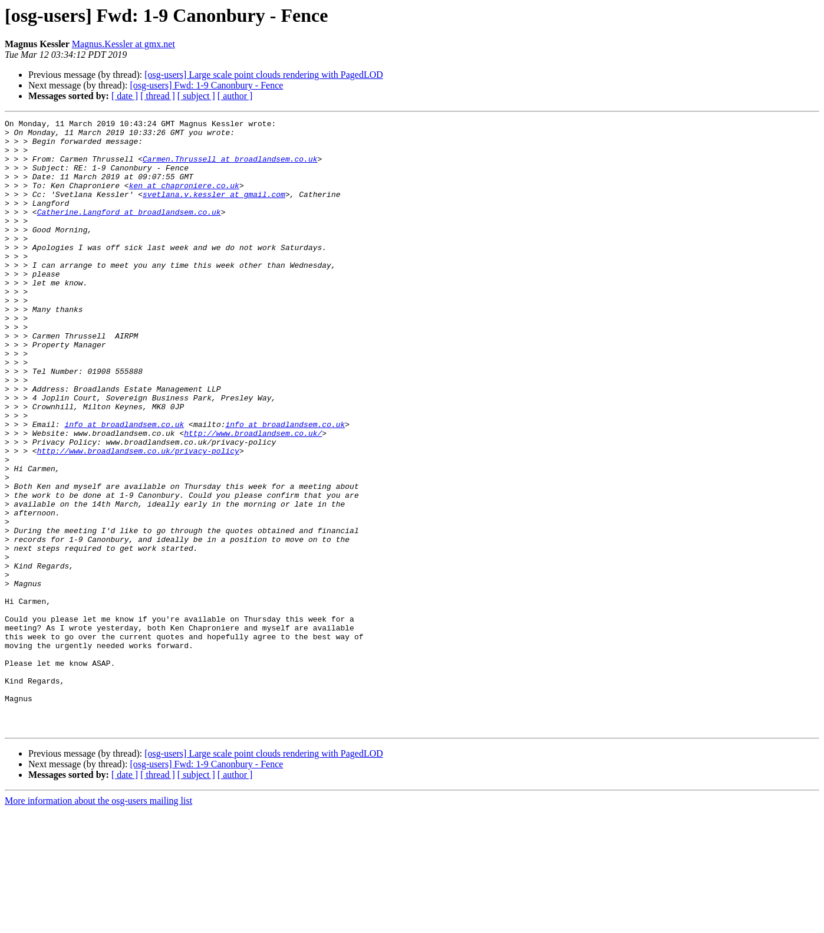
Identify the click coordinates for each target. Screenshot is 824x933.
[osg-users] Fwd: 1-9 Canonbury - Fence (206, 85)
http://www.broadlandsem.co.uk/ (253, 496)
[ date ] (124, 96)
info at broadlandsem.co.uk (124, 486)
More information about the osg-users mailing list (98, 923)
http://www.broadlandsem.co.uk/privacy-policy (138, 518)
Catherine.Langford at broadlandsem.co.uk (129, 231)
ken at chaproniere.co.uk (184, 199)
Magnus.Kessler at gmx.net (123, 44)
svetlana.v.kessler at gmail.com (214, 210)
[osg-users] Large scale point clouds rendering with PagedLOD (263, 75)
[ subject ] (196, 96)
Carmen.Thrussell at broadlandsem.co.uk (230, 167)
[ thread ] (157, 96)
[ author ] (235, 96)
